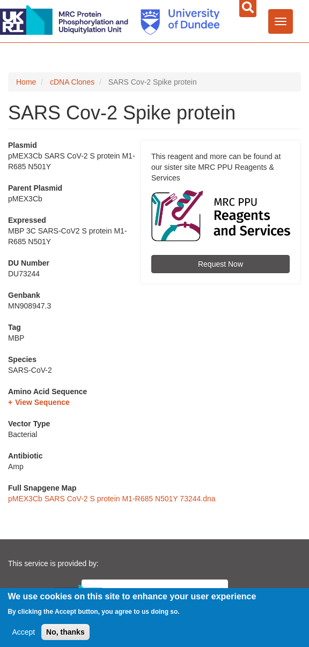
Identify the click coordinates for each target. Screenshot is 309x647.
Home (26, 82)
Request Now (220, 264)
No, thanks (65, 633)
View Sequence (42, 402)
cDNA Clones (72, 82)
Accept (23, 633)
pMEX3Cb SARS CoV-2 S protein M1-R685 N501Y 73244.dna (112, 498)
